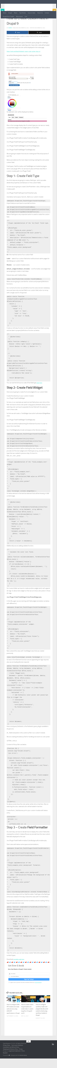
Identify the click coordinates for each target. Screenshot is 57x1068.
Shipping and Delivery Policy (10, 1058)
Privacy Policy (6, 1055)
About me (40, 13)
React (15, 13)
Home (4, 13)
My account (19, 16)
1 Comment (33, 1006)
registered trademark (14, 1060)
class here (40, 392)
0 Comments (46, 20)
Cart (26, 16)
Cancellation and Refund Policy (11, 1056)
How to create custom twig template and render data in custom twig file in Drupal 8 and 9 (27, 1018)
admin (10, 37)
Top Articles (22, 13)
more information (38, 992)
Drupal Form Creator (8, 16)
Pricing (20, 1058)
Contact (47, 13)
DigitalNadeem (14, 5)
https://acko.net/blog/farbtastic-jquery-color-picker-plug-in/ (26, 61)
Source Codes (31, 13)
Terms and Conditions (17, 1055)
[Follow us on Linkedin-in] (53, 1054)
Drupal (10, 13)
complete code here (19, 969)
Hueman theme (23, 1064)
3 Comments (18, 1006)
